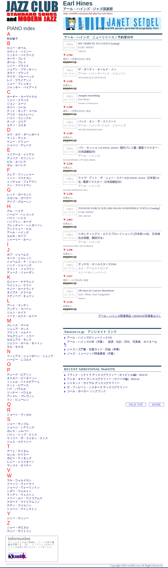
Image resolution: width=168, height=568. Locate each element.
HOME (156, 404)
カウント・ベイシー (19, 51)
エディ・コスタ (16, 125)
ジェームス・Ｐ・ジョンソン (24, 261)
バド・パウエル (16, 389)
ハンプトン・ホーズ (19, 221)
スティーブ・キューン (20, 296)
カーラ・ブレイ (16, 58)
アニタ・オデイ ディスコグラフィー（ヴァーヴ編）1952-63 (103, 379)
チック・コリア (16, 121)
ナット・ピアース (18, 385)
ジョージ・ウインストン (22, 509)
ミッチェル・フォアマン (22, 181)
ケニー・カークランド (20, 288)
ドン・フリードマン (19, 185)
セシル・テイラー (18, 454)
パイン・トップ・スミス (22, 434)
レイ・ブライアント (19, 80)
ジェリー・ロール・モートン (24, 343)
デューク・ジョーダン (20, 272)
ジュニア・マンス (18, 328)
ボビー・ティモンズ (19, 458)
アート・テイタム (18, 451)
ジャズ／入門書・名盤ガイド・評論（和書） (94, 349)
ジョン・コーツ (16, 103)
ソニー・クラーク (18, 100)
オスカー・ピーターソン (22, 378)
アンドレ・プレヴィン (20, 396)
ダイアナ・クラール (19, 292)
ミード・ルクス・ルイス (22, 316)
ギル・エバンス (16, 165)
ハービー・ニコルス (19, 359)
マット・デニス (16, 138)
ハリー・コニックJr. (19, 118)
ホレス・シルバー (18, 431)
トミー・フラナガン (19, 178)
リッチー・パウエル (19, 392)
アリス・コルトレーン (20, 114)
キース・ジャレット (19, 258)
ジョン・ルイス (16, 312)
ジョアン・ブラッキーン (22, 69)
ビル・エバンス (16, 161)
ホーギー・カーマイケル (22, 96)
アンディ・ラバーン (19, 308)
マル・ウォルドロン (19, 480)
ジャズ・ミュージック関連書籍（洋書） (91, 353)
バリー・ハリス (16, 218)
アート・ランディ (18, 305)
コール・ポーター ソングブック (86, 391)
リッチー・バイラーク (20, 55)
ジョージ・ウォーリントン (23, 487)
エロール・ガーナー (19, 198)
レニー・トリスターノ (20, 461)
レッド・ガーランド (19, 194)
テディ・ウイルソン (19, 505)
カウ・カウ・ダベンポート (23, 134)
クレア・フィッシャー (20, 174)
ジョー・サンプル (18, 423)
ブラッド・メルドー (19, 332)
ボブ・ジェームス (18, 254)
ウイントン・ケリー (19, 285)
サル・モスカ (15, 346)
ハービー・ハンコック (20, 214)
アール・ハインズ (18, 232)
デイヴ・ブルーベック (20, 76)
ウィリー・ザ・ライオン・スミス (27, 438)
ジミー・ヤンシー (18, 518)
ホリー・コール (16, 107)
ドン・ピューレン (18, 399)
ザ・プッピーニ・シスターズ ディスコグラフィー (97, 387)
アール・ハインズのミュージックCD (89, 337)
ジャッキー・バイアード (22, 87)
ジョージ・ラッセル (19, 414)
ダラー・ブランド (18, 73)
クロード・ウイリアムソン (23, 501)
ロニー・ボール (16, 48)
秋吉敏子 (12, 38)
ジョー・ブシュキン (19, 83)
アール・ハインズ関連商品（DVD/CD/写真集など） (129, 315)
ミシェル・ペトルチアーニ (23, 381)
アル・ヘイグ (15, 211)
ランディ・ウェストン (20, 494)
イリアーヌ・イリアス (20, 154)
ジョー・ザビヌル (18, 527)
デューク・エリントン (20, 158)
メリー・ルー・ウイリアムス (24, 498)
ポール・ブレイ (16, 62)
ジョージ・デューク (19, 145)
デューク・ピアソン (19, 374)
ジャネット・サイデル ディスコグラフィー (93, 383)
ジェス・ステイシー (19, 441)
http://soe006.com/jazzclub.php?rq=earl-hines (88, 13)
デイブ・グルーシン (19, 201)
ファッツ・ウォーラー (20, 483)
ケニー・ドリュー (18, 141)
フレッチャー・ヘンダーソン (24, 225)
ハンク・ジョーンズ (19, 265)
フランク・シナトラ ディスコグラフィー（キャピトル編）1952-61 (107, 374)
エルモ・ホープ (16, 236)
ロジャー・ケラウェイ (20, 281)
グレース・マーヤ (18, 325)
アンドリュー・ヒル (19, 228)
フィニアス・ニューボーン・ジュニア (30, 356)
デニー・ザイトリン (19, 531)
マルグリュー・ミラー (20, 336)
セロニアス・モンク (19, 339)
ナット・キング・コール (22, 111)
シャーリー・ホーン (19, 239)
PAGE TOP (136, 404)
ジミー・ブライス (18, 65)
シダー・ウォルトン (19, 491)
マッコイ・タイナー (19, 465)
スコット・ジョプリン (20, 268)
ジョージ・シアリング (20, 427)
